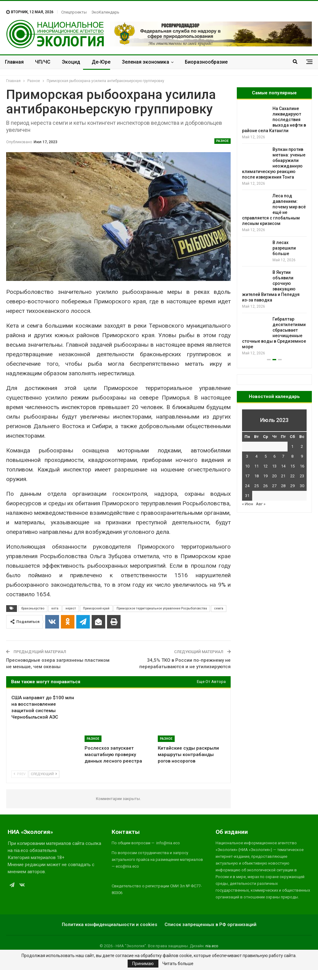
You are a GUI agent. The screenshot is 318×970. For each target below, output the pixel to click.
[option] (274, 231)
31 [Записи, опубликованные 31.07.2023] (247, 495)
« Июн (247, 504)
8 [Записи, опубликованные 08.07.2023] (292, 456)
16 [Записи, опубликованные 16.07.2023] (302, 466)
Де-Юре (101, 62)
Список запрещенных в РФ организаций (210, 924)
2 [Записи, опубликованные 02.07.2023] (302, 446)
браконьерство (32, 608)
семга (218, 608)
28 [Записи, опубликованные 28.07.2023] (283, 485)
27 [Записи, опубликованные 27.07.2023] (274, 485)
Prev (20, 774)
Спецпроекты (74, 12)
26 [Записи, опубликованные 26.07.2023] (265, 485)
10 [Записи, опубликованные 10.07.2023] (247, 466)
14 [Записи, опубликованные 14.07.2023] (283, 466)
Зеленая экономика (145, 62)
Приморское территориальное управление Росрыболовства (162, 608)
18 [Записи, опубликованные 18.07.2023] (256, 476)
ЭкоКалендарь (105, 12)
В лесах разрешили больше (284, 248)
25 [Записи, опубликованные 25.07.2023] (256, 485)
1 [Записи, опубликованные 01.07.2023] (292, 446)
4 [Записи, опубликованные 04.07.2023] (256, 456)
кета (54, 608)
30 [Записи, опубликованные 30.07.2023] (302, 485)
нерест (71, 608)
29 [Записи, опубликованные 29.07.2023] (292, 485)
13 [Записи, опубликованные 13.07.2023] (274, 466)
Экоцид (71, 62)
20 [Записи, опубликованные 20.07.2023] (274, 476)
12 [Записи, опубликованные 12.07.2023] (265, 466)
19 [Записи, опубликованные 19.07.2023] (265, 476)
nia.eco (211, 946)
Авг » (260, 504)
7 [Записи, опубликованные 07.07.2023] (283, 456)
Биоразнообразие (206, 62)
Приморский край (96, 608)
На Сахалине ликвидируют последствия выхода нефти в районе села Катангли (274, 119)
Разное (222, 141)
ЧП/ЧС (42, 62)
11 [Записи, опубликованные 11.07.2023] (256, 466)
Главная (14, 62)
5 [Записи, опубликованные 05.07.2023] (265, 456)
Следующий (44, 774)
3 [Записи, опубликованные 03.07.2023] (247, 456)
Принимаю (143, 963)
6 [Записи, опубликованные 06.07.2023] (274, 456)
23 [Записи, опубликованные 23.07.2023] (302, 476)
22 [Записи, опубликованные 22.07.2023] (292, 476)
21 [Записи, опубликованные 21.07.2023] (283, 476)
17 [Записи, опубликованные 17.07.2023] (247, 476)
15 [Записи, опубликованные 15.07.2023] (292, 466)
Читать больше (177, 963)
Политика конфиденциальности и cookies (109, 924)
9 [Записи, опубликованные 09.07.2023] (302, 456)
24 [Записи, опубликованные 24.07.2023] (247, 485)
